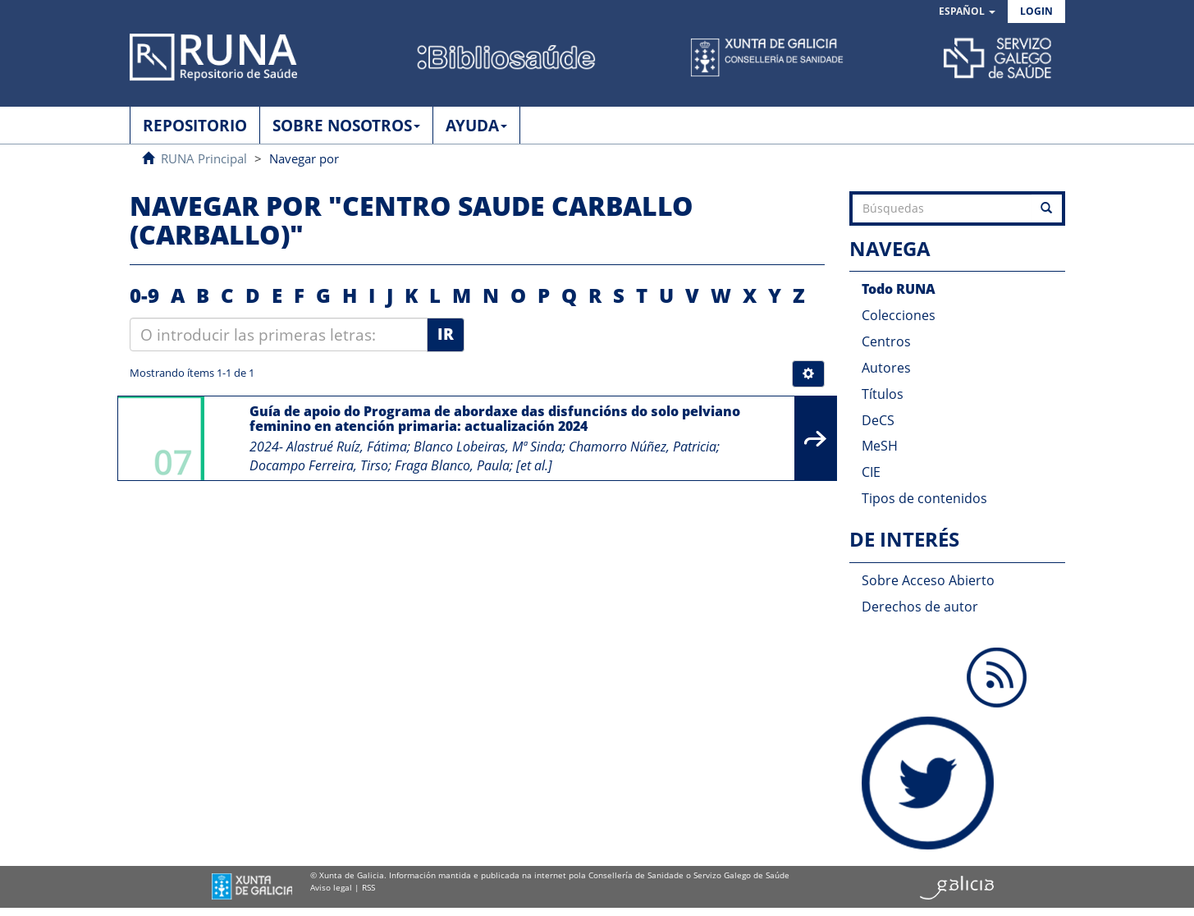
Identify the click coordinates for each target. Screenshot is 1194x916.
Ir (445, 334)
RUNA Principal (204, 158)
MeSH (880, 446)
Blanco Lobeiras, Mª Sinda (488, 446)
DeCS (878, 420)
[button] (967, 12)
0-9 (144, 295)
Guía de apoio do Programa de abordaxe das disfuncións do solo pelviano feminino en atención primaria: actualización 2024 (494, 418)
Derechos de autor (920, 607)
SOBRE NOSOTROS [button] (346, 125)
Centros (886, 341)
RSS (368, 887)
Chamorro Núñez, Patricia (642, 446)
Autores (886, 368)
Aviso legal (331, 887)
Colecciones (899, 315)
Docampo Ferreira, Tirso (318, 465)
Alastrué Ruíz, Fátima (346, 446)
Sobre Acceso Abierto (928, 580)
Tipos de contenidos (924, 498)
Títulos (883, 394)
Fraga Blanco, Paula (452, 465)
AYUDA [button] (476, 125)
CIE (871, 472)
